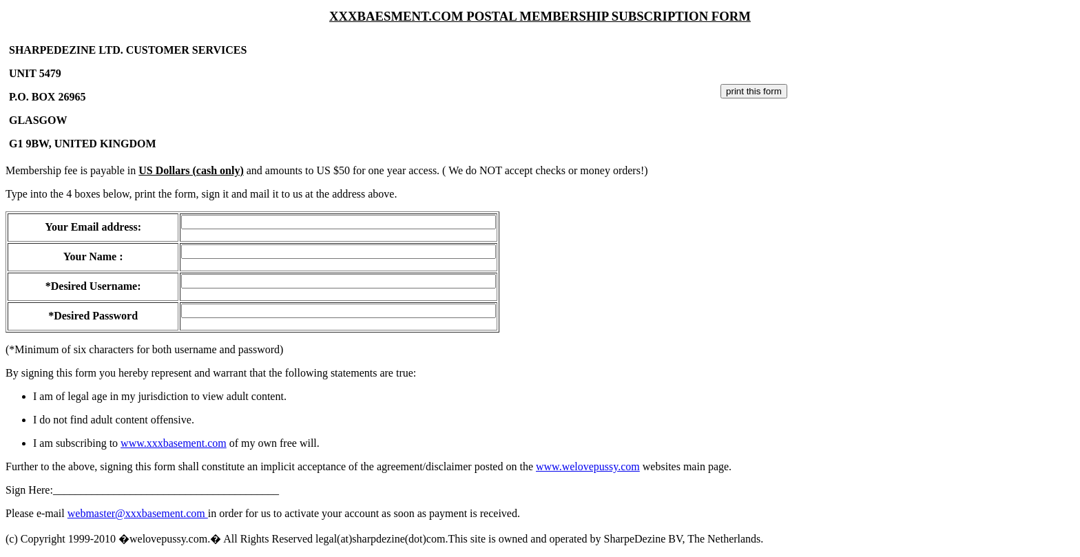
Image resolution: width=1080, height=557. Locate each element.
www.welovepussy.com (588, 466)
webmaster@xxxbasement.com (138, 513)
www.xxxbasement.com (174, 443)
